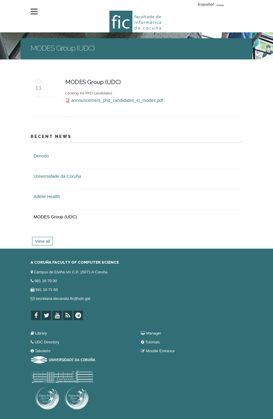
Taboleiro (42, 351)
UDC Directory (47, 342)
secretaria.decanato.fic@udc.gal (63, 298)
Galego (220, 5)
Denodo (41, 155)
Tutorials (152, 342)
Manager (153, 333)
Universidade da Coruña (57, 176)
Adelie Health (47, 196)
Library (41, 333)
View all (42, 241)
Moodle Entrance (160, 351)
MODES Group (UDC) (93, 82)
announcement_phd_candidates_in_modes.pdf (117, 100)
